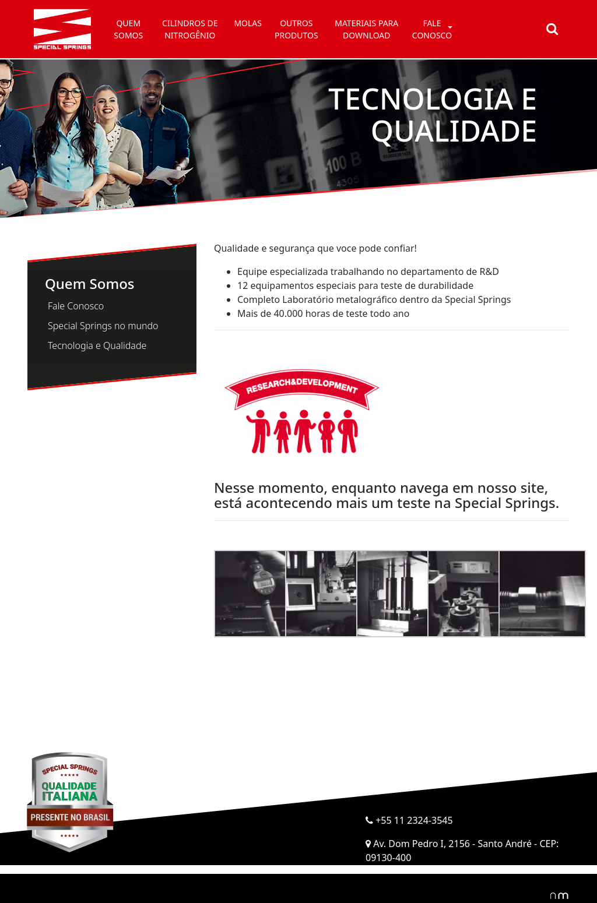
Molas (248, 23)
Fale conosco (432, 29)
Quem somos (128, 29)
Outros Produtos (296, 29)
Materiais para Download (366, 29)
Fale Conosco (76, 305)
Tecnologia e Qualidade (97, 345)
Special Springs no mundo (103, 325)
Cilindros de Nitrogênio (190, 29)
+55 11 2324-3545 (409, 820)
